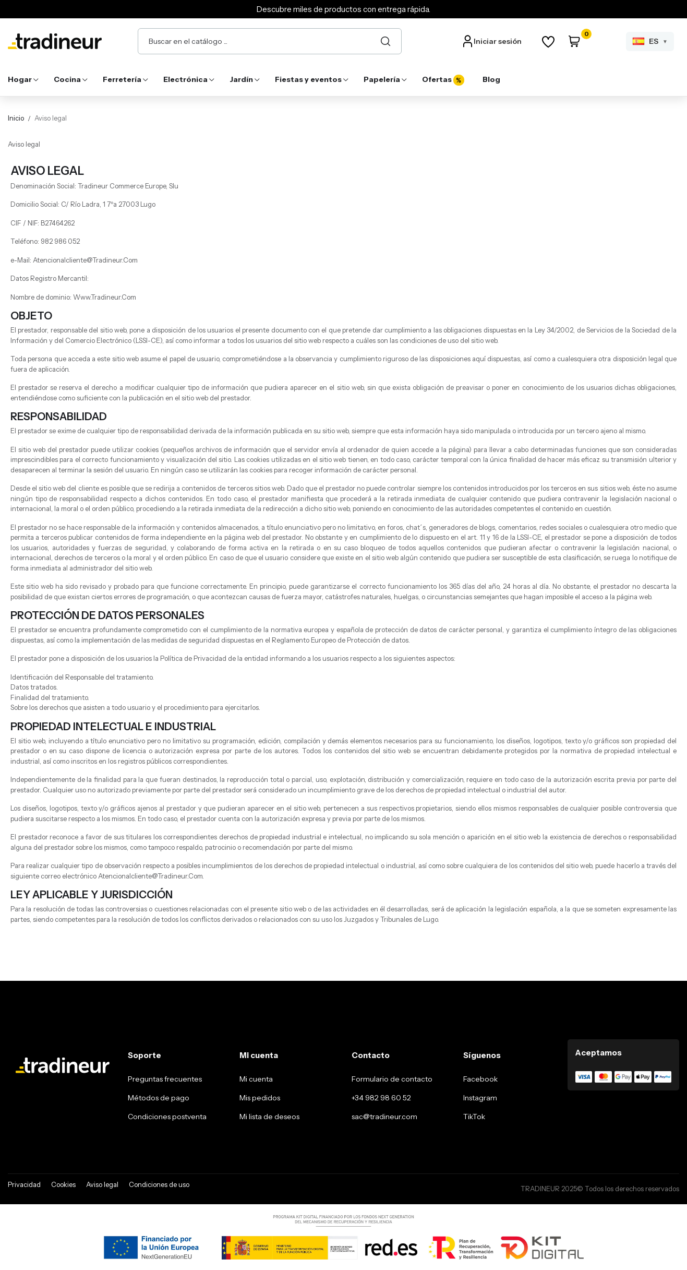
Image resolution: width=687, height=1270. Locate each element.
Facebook (480, 1079)
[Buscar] (385, 41)
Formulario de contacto (392, 1079)
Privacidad (24, 1184)
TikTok (474, 1116)
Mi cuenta (256, 1079)
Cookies (63, 1184)
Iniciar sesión (498, 41)
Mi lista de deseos (269, 1116)
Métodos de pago (158, 1097)
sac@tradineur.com (384, 1116)
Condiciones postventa (167, 1116)
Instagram (480, 1097)
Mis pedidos (259, 1097)
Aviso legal (102, 1184)
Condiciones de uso (159, 1184)
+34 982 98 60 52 (381, 1097)
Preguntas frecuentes (165, 1079)
